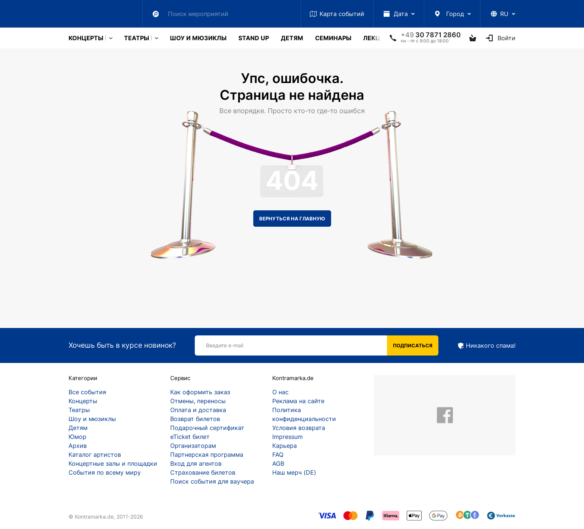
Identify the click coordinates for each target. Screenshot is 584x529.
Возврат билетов (195, 419)
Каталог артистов (95, 454)
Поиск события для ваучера (212, 481)
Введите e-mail (224, 345)
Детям (292, 38)
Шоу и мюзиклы (198, 38)
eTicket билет (190, 436)
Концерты (86, 38)
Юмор (77, 436)
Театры (136, 38)
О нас (280, 392)
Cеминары (333, 38)
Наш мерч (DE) (294, 472)
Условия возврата (298, 427)
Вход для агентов (196, 463)
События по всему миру (105, 472)
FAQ (277, 454)
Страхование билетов (202, 472)
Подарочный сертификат (207, 427)
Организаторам (193, 445)
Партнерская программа (206, 454)
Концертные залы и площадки (113, 463)
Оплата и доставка (198, 410)
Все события (87, 392)
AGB (278, 463)
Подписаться (412, 345)
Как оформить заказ (200, 392)
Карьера (284, 445)
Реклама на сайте (298, 401)
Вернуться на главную (292, 219)
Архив (78, 445)
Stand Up (253, 38)
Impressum (287, 436)
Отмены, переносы (198, 401)
